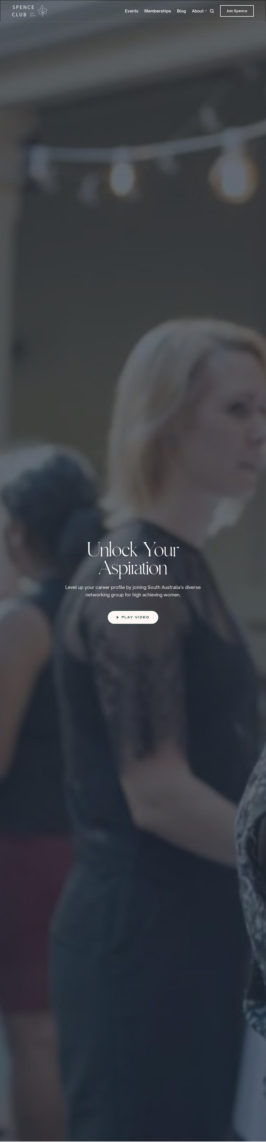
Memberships (157, 10)
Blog (181, 10)
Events (131, 10)
